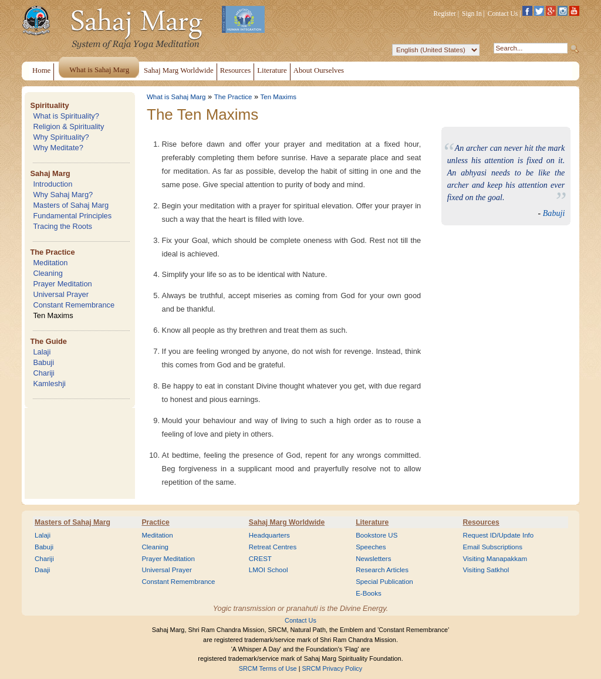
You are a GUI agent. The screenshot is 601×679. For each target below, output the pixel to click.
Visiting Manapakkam (495, 558)
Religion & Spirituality (68, 126)
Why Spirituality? (61, 137)
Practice (155, 522)
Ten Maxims (53, 315)
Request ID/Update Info (498, 535)
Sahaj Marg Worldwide (287, 522)
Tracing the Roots (62, 226)
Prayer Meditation (62, 283)
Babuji (43, 362)
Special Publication (384, 581)
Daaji (42, 569)
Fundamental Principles (72, 215)
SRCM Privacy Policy (332, 668)
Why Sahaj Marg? (63, 194)
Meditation (50, 262)
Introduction (52, 184)
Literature (372, 522)
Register (445, 13)
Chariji (43, 373)
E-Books (368, 593)
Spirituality (49, 105)
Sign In (472, 13)
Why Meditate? (58, 147)
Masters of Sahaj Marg (71, 205)
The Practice (52, 252)
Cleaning (48, 273)
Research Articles (382, 569)
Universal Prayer (61, 294)
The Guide (48, 341)
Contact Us (503, 13)
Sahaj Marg (50, 173)
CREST (260, 558)
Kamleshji (49, 383)
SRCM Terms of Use (268, 668)
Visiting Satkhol (486, 569)
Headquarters (269, 535)
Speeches (371, 546)
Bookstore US (376, 535)
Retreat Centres (273, 546)
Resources (481, 522)
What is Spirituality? (66, 116)
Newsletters (373, 558)
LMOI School (268, 569)
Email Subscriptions (492, 546)
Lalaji (41, 351)
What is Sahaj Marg (176, 96)
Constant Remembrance (73, 304)
